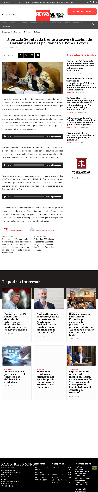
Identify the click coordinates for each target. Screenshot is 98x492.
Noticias (27, 32)
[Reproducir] (5, 136)
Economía (69, 85)
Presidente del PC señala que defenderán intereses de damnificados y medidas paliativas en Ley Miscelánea (80, 64)
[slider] (29, 136)
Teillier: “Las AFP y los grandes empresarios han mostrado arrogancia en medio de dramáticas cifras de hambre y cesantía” (46, 244)
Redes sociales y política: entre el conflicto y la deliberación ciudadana (13, 374)
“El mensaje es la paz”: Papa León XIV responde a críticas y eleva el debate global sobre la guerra (80, 110)
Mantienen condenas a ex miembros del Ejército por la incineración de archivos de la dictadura (48, 375)
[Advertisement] (49, 412)
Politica (37, 32)
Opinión (69, 128)
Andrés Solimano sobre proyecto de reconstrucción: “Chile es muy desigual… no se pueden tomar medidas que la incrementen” (80, 79)
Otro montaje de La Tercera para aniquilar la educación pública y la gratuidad (79, 123)
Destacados (15, 32)
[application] (32, 136)
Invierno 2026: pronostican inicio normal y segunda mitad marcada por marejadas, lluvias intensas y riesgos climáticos (82, 481)
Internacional (71, 116)
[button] (93, 25)
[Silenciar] (52, 136)
